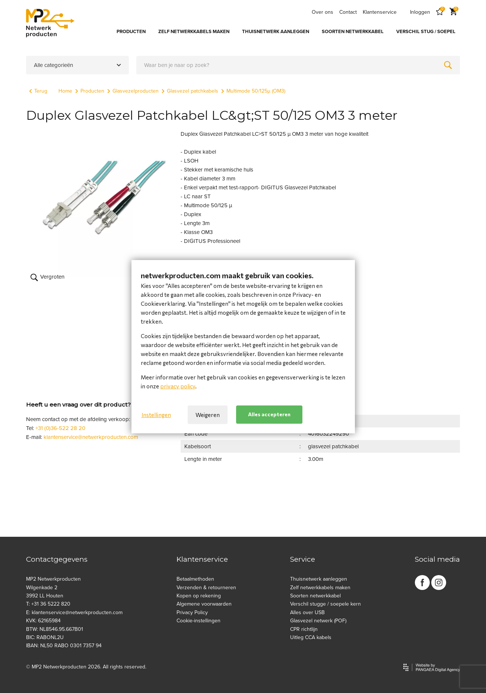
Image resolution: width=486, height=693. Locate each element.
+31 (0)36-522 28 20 (60, 428)
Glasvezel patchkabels (190, 91)
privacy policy (177, 386)
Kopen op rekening (199, 596)
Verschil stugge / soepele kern (325, 604)
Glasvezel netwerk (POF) (318, 620)
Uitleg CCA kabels (310, 637)
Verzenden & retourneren (206, 587)
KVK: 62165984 (43, 620)
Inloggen (420, 12)
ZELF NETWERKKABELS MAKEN (193, 32)
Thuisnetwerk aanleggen (318, 579)
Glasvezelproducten (133, 91)
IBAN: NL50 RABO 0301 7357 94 (64, 645)
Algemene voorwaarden (204, 604)
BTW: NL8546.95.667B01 (54, 629)
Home (65, 91)
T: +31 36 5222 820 (48, 604)
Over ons (322, 12)
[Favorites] (440, 12)
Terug (38, 91)
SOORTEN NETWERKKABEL (353, 32)
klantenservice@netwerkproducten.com (91, 437)
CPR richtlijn (304, 629)
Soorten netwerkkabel (315, 596)
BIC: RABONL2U (45, 637)
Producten (89, 91)
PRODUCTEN (131, 32)
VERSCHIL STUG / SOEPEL (425, 32)
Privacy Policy (192, 612)
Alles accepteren (269, 414)
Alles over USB (307, 612)
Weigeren (208, 414)
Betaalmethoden (195, 579)
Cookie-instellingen (198, 620)
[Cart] (453, 12)
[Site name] (50, 23)
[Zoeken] (448, 65)
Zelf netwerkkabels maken (320, 587)
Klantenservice (380, 12)
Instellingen (156, 414)
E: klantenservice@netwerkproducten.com (74, 612)
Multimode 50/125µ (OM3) (253, 91)
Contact (348, 12)
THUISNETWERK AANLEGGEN (275, 32)
